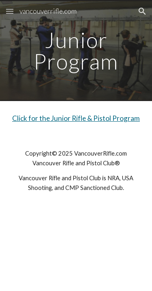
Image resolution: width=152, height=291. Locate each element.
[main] (76, 51)
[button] (9, 11)
